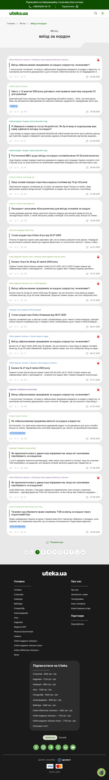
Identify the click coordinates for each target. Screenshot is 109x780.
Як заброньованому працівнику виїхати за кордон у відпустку (45, 421)
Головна (18, 590)
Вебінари (18, 604)
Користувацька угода (80, 608)
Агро (11, 230)
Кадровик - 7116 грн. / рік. (44, 679)
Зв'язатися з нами (79, 594)
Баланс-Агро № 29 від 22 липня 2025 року (34, 262)
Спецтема (18, 594)
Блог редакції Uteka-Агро (24, 230)
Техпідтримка (77, 599)
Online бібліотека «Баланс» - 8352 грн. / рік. (53, 710)
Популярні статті (40, 726)
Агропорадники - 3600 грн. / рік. (47, 700)
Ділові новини (21, 86)
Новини (12, 86)
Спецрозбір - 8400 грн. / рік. (45, 695)
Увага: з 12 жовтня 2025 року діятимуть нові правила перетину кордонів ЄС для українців (53, 93)
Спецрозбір (19, 608)
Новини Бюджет (15, 121)
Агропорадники (21, 613)
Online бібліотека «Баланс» (20, 60)
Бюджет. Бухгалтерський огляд (35, 121)
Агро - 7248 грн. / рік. (42, 690)
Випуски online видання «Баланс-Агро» (50, 257)
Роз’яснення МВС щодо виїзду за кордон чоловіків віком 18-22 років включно (55, 156)
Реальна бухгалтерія (23, 631)
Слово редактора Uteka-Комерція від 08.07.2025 (38, 315)
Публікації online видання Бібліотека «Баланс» (50, 60)
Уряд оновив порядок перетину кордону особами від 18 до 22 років (49, 182)
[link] (54, 68)
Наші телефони (78, 604)
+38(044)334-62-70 (41, 7)
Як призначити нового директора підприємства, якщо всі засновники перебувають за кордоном (50, 455)
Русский (62, 737)
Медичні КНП (20, 627)
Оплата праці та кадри (39, 336)
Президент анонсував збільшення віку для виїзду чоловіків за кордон (50, 209)
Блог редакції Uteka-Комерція (29, 310)
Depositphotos (77, 624)
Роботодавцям (40, 283)
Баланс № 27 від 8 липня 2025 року (30, 368)
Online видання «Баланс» (19, 336)
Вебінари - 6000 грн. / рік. (44, 705)
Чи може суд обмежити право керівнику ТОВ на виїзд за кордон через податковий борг (51, 513)
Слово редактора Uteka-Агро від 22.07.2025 (36, 235)
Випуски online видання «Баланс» (44, 363)
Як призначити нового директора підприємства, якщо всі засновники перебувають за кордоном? (50, 484)
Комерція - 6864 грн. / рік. (44, 684)
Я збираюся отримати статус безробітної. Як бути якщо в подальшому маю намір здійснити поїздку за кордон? (53, 128)
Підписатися (68, 7)
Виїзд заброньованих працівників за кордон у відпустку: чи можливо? (50, 65)
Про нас (74, 590)
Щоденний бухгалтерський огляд (29, 507)
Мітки (16, 655)
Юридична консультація (27, 389)
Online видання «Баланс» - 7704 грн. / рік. (52, 716)
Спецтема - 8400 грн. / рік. (45, 674)
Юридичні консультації (27, 448)
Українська (50, 737)
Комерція (13, 310)
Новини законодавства (25, 177)
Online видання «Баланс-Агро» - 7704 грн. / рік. (54, 721)
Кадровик (13, 389)
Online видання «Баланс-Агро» (21, 257)
